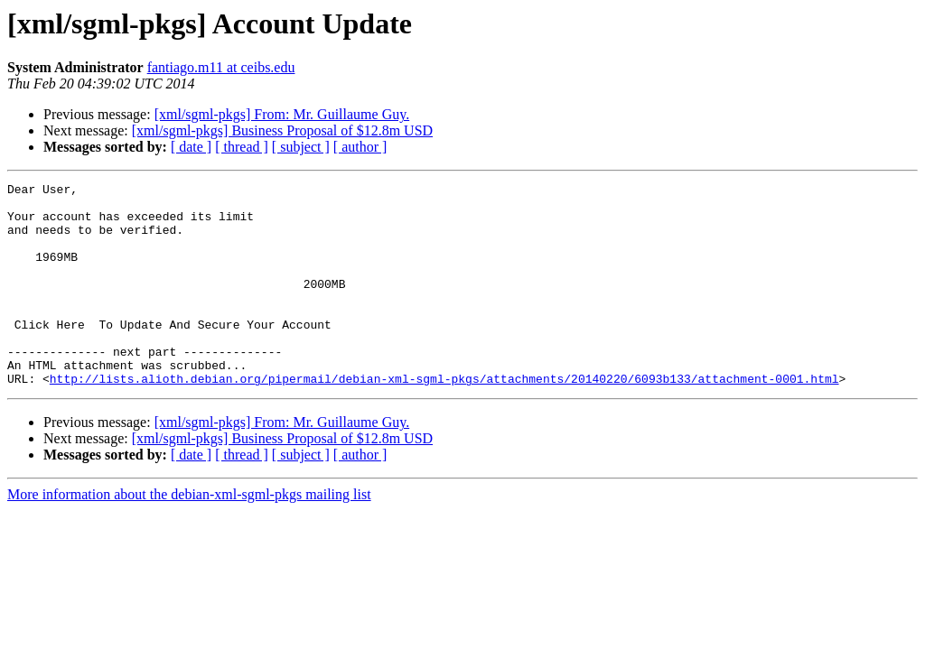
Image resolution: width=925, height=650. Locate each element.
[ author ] (360, 146)
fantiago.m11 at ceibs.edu (221, 67)
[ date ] (191, 146)
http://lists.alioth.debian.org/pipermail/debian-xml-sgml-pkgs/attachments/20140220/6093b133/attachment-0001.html (444, 419)
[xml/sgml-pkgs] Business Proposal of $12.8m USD (282, 130)
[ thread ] (241, 146)
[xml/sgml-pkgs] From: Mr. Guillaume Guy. (282, 114)
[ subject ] (301, 146)
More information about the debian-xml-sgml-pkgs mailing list (189, 535)
